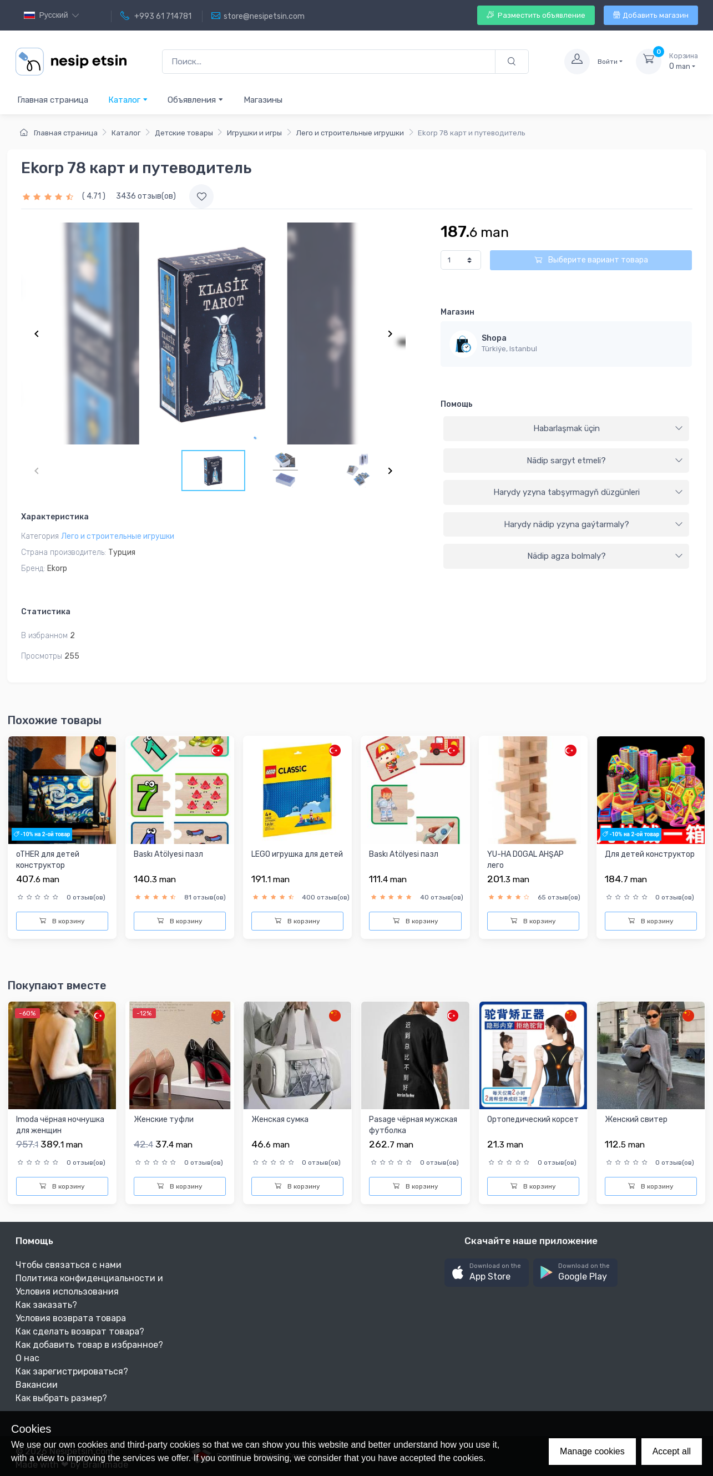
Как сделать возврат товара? (80, 1331)
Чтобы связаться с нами (69, 1265)
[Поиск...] (328, 61)
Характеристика (55, 517)
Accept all (672, 1451)
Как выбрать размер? (61, 1398)
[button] (486, 1272)
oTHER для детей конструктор (47, 860)
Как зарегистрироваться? (72, 1371)
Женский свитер (636, 1119)
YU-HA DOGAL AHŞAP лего (525, 860)
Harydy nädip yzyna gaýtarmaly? (594, 524)
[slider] (49, 196)
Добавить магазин (651, 15)
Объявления (196, 99)
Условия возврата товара (71, 1318)
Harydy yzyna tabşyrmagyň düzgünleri (588, 492)
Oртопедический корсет (533, 1119)
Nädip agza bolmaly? (605, 556)
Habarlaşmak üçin (608, 428)
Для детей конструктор (650, 854)
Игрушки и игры (254, 133)
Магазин (457, 312)
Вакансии (37, 1384)
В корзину (62, 921)
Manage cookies (592, 1451)
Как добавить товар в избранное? (89, 1344)
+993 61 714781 (155, 16)
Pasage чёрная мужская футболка (413, 1125)
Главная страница (52, 100)
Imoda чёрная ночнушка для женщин (60, 1125)
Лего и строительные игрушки (350, 133)
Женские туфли (164, 1119)
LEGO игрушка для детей (297, 854)
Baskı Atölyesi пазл (168, 854)
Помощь (457, 404)
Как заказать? (46, 1305)
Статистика (45, 611)
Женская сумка (280, 1119)
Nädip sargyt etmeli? (605, 461)
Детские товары (184, 133)
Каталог (128, 99)
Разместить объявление (536, 15)
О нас (27, 1358)
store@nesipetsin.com (258, 16)
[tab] (566, 429)
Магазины (263, 100)
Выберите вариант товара (591, 260)
